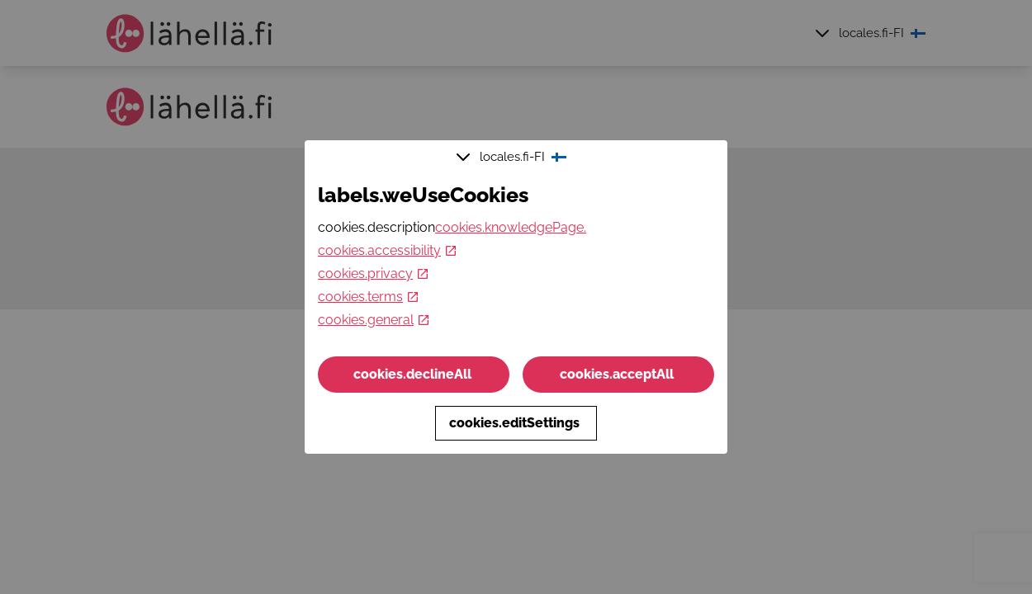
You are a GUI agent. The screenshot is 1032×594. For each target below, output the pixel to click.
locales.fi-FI (513, 157)
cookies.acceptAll (618, 374)
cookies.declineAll (414, 374)
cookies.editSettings (516, 423)
